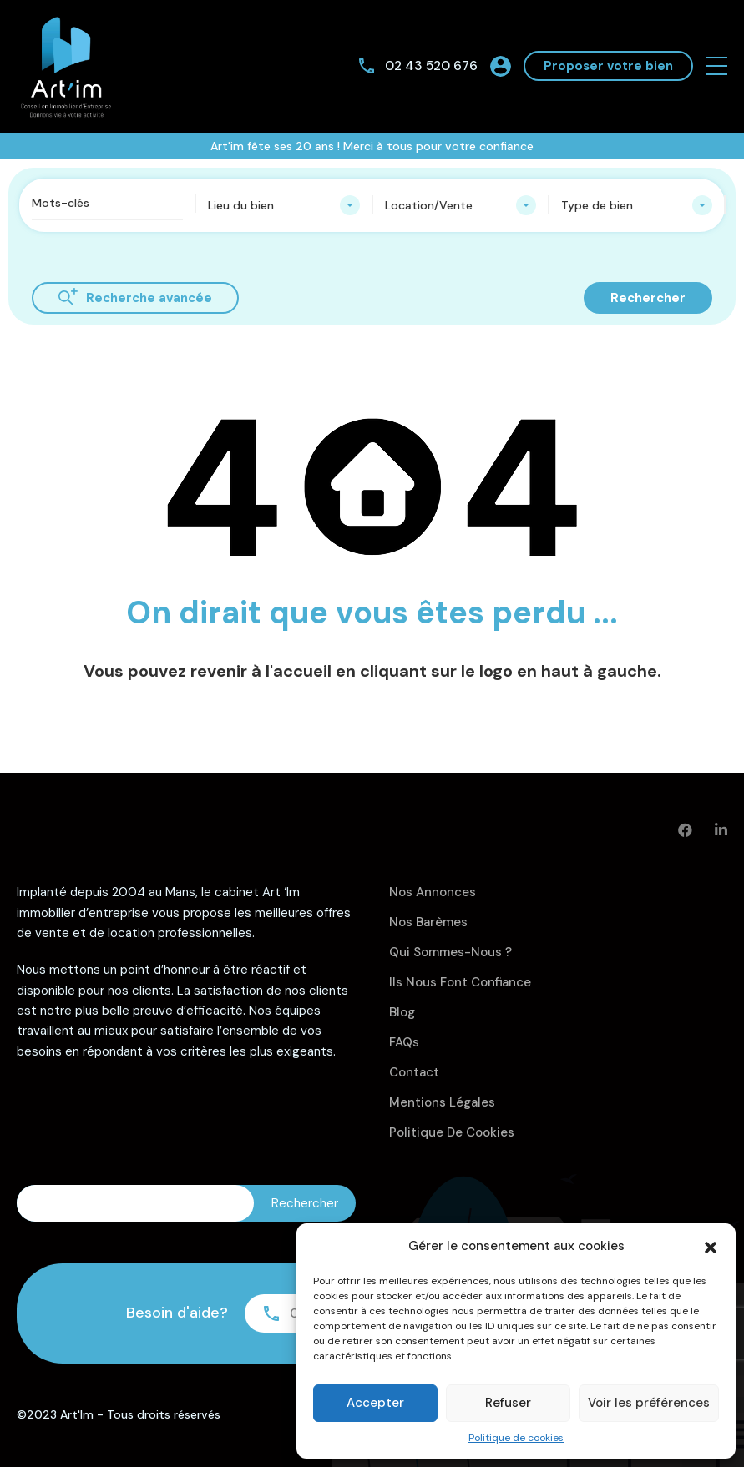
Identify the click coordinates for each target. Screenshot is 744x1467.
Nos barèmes (428, 922)
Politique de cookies (516, 1437)
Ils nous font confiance (460, 982)
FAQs (404, 1042)
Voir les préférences (649, 1402)
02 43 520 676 (430, 65)
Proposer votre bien (608, 66)
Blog (402, 1012)
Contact (414, 1072)
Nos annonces (432, 892)
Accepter (375, 1402)
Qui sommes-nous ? (450, 952)
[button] (710, 1246)
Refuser (508, 1402)
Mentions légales (442, 1102)
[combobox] (283, 205)
